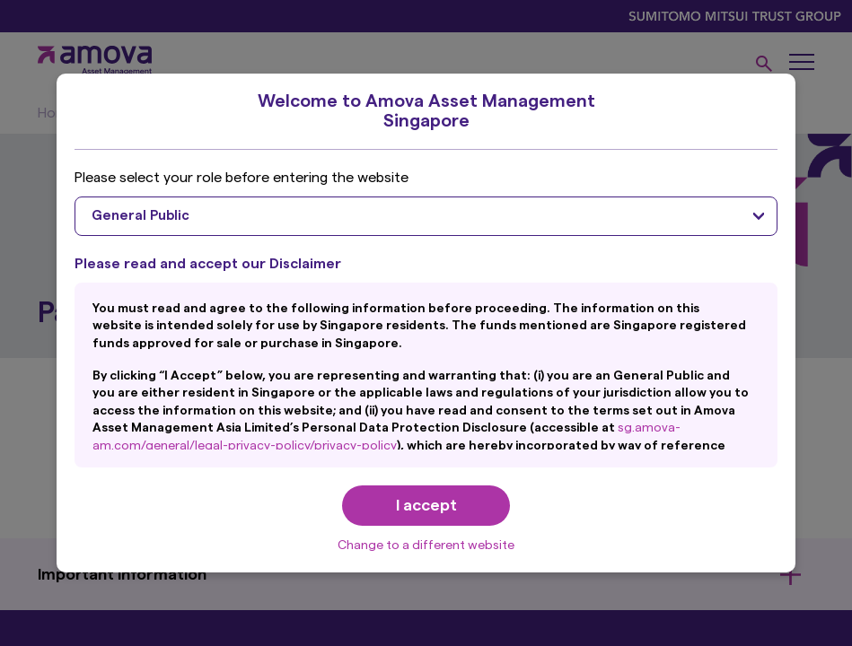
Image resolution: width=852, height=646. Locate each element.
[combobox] (426, 216)
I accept (426, 505)
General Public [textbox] (140, 216)
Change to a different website (426, 545)
